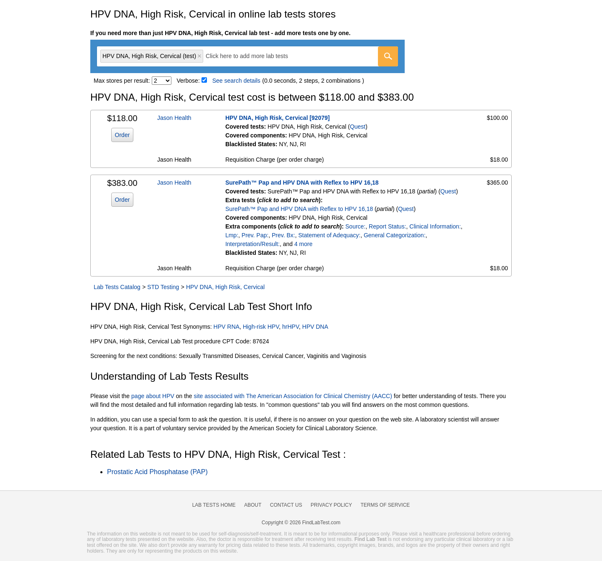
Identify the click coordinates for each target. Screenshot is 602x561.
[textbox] (253, 56)
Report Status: (387, 226)
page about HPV (152, 396)
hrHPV (290, 326)
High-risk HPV (261, 326)
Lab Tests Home (214, 505)
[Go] (388, 56)
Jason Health (174, 117)
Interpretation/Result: (252, 244)
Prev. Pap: (255, 235)
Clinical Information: (435, 226)
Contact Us (286, 505)
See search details (236, 80)
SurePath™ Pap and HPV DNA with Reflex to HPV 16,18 (302, 182)
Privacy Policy (331, 505)
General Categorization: (395, 235)
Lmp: (231, 235)
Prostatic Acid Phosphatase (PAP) (157, 471)
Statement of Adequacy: (329, 235)
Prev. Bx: (283, 235)
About (252, 505)
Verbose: (188, 80)
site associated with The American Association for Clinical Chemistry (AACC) (293, 396)
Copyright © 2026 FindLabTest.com (301, 522)
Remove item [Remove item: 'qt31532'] (199, 56)
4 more (303, 244)
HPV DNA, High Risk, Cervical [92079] (277, 117)
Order (122, 135)
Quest (357, 126)
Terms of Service (385, 505)
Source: (355, 226)
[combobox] (247, 56)
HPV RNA (227, 326)
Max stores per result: (122, 80)
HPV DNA (315, 326)
